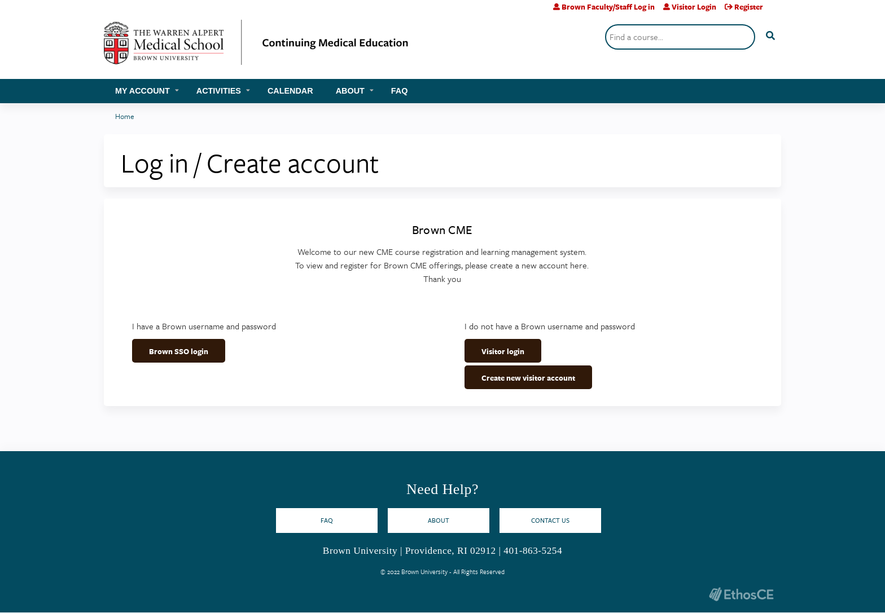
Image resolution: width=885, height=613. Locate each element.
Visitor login (502, 351)
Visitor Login (694, 7)
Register (748, 7)
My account (142, 90)
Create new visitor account (528, 377)
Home (124, 116)
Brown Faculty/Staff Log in (608, 7)
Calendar (290, 90)
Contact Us (550, 520)
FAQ (399, 90)
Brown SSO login (178, 351)
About (350, 90)
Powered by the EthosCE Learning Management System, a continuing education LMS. (741, 594)
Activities (218, 90)
